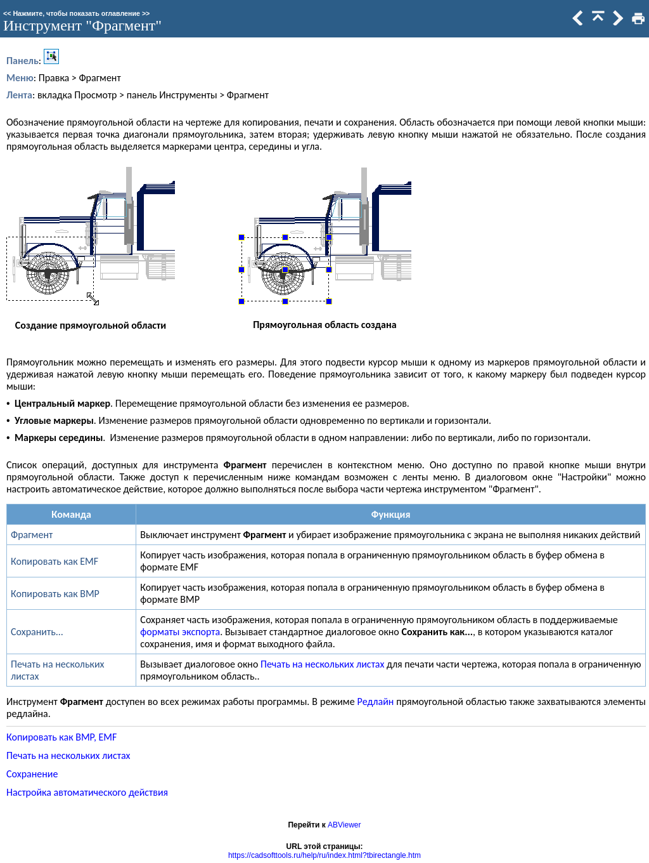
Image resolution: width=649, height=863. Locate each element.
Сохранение (32, 774)
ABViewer (344, 824)
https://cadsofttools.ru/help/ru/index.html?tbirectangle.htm (324, 855)
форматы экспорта (180, 632)
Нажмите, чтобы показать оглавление (76, 13)
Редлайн (375, 701)
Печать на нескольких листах (322, 664)
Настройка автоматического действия (87, 792)
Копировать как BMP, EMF (61, 737)
